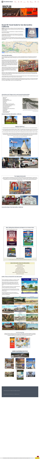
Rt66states (16, 1)
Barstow (10, 38)
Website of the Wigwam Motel (16, 136)
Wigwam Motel (21, 78)
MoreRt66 (35, 1)
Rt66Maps (19, 1)
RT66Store (28, 1)
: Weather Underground (25, 272)
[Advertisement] (20, 21)
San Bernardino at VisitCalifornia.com (20, 269)
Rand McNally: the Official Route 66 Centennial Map (20, 336)
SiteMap (38, 1)
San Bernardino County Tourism (20, 268)
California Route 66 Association (20, 273)
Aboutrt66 (21, 1)
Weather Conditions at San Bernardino (17, 272)
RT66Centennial (31, 1)
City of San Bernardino (20, 264)
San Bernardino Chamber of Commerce (20, 265)
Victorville (27, 38)
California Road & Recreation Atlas (20, 369)
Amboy (17, 37)
